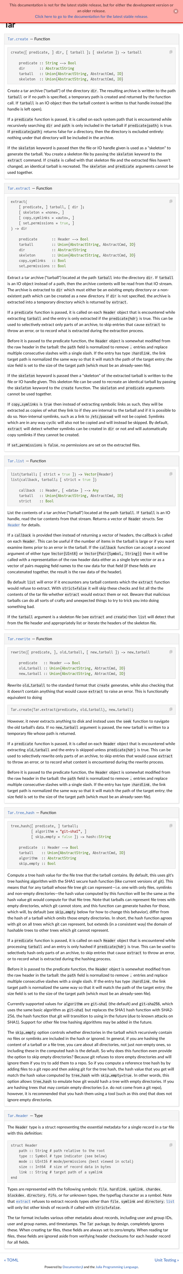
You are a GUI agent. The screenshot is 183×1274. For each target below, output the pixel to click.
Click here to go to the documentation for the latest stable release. (91, 17)
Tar (9, 25)
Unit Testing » (167, 1260)
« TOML (11, 1260)
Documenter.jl (73, 1267)
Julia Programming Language (117, 1267)
